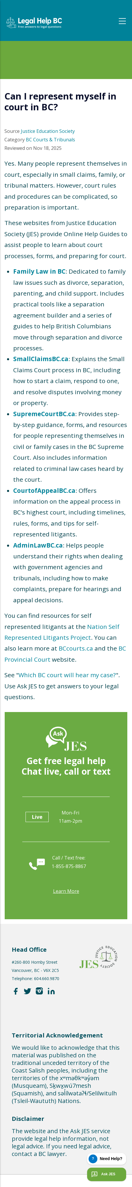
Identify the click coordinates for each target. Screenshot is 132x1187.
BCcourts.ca (76, 648)
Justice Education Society (48, 131)
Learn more (66, 891)
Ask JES (102, 1174)
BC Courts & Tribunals (50, 139)
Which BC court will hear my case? (67, 675)
